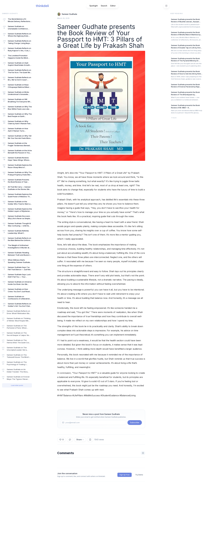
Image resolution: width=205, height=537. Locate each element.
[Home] (42, 5)
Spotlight (93, 6)
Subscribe (134, 422)
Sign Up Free (124, 475)
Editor (113, 6)
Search (104, 6)
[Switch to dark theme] (166, 5)
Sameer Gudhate (69, 14)
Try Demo (139, 475)
